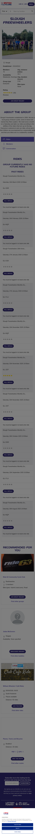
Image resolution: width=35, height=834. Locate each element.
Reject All (17, 828)
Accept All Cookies (17, 824)
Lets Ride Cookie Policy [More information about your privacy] (12, 821)
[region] (17, 821)
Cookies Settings (17, 831)
